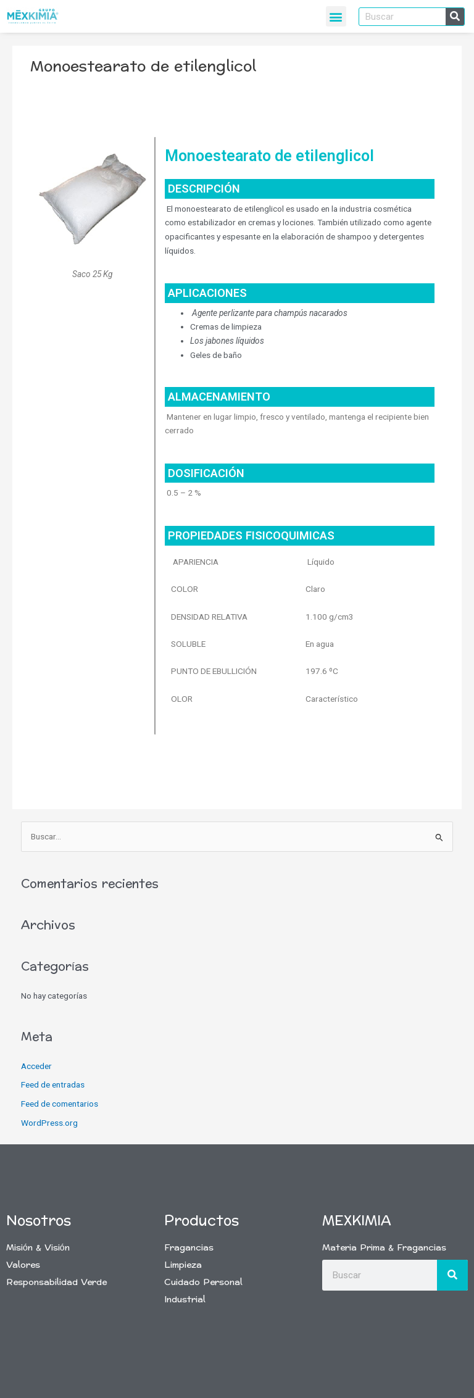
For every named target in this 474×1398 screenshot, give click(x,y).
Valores (23, 1265)
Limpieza (183, 1265)
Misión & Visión (38, 1247)
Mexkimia (356, 1221)
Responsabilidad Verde (56, 1282)
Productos (201, 1221)
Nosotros (38, 1221)
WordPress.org (49, 1123)
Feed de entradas (53, 1084)
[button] (336, 16)
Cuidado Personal (203, 1282)
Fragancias (189, 1247)
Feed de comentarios (59, 1104)
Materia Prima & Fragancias (384, 1247)
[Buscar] (455, 16)
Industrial (185, 1299)
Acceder (36, 1066)
